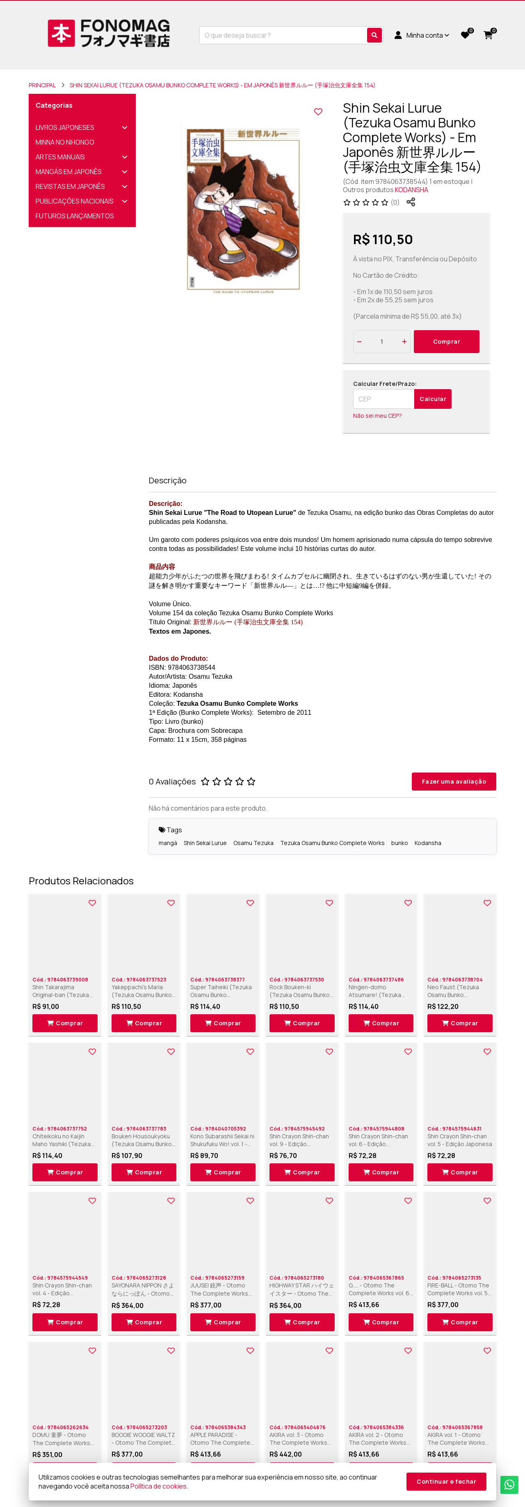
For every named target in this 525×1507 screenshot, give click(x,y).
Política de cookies (158, 1486)
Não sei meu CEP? (377, 415)
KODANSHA (411, 189)
